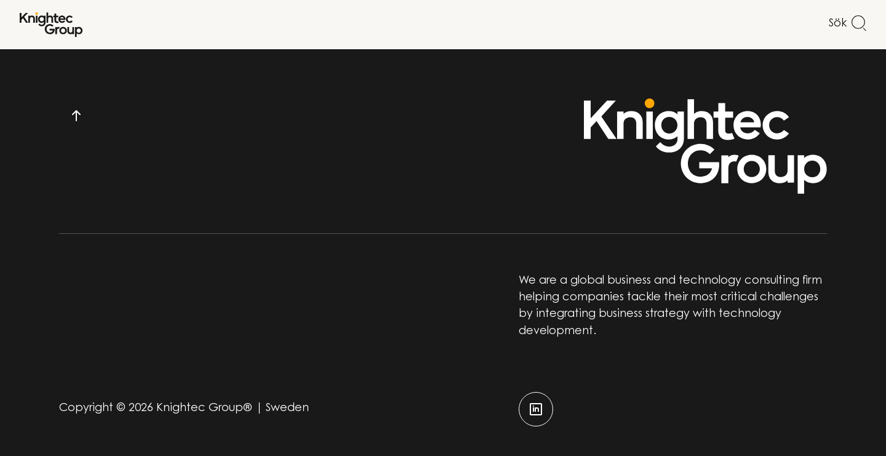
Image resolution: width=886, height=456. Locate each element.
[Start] (51, 24)
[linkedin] (536, 409)
